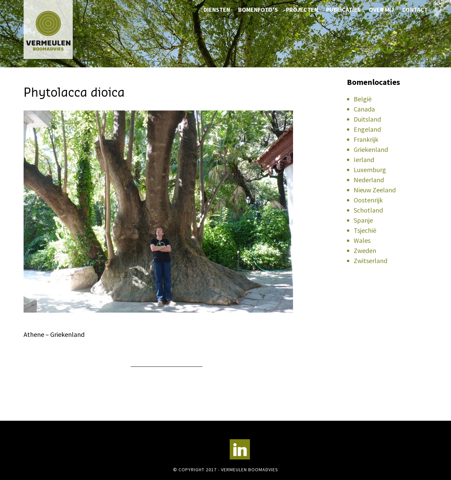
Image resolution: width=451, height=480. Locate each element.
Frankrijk (366, 139)
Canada (364, 109)
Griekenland (371, 149)
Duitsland (367, 119)
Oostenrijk (368, 200)
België (363, 99)
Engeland (367, 129)
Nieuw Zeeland (375, 190)
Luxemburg (370, 169)
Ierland (364, 159)
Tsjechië (365, 230)
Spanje (363, 220)
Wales (362, 240)
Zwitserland (370, 260)
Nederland (369, 179)
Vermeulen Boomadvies (57, 29)
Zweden (365, 250)
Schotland (368, 210)
